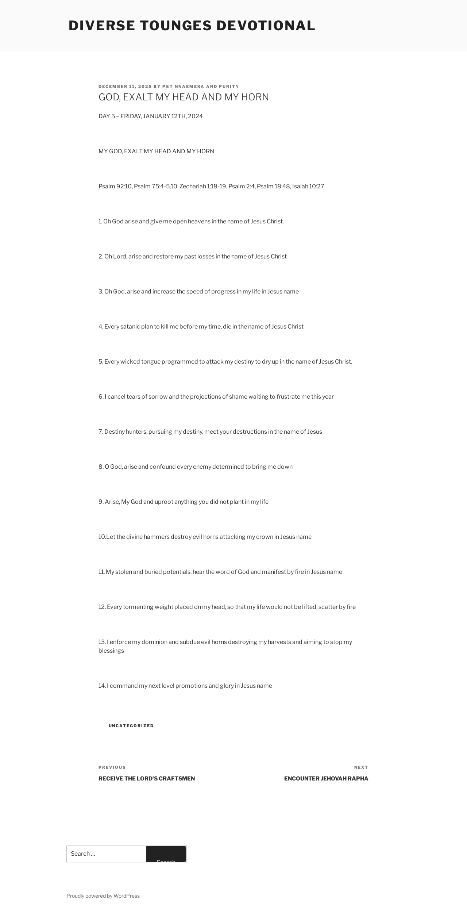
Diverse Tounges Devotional (192, 26)
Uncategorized (131, 725)
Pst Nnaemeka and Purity (200, 86)
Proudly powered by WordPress (103, 896)
